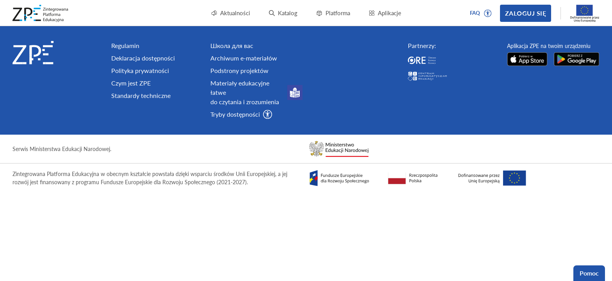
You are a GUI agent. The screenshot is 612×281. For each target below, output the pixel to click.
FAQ (475, 13)
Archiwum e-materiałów (243, 58)
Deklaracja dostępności (143, 58)
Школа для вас (231, 45)
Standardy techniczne (141, 95)
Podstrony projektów (239, 70)
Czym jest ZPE (131, 83)
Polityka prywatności (140, 70)
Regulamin (125, 45)
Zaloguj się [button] (525, 13)
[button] (488, 13)
